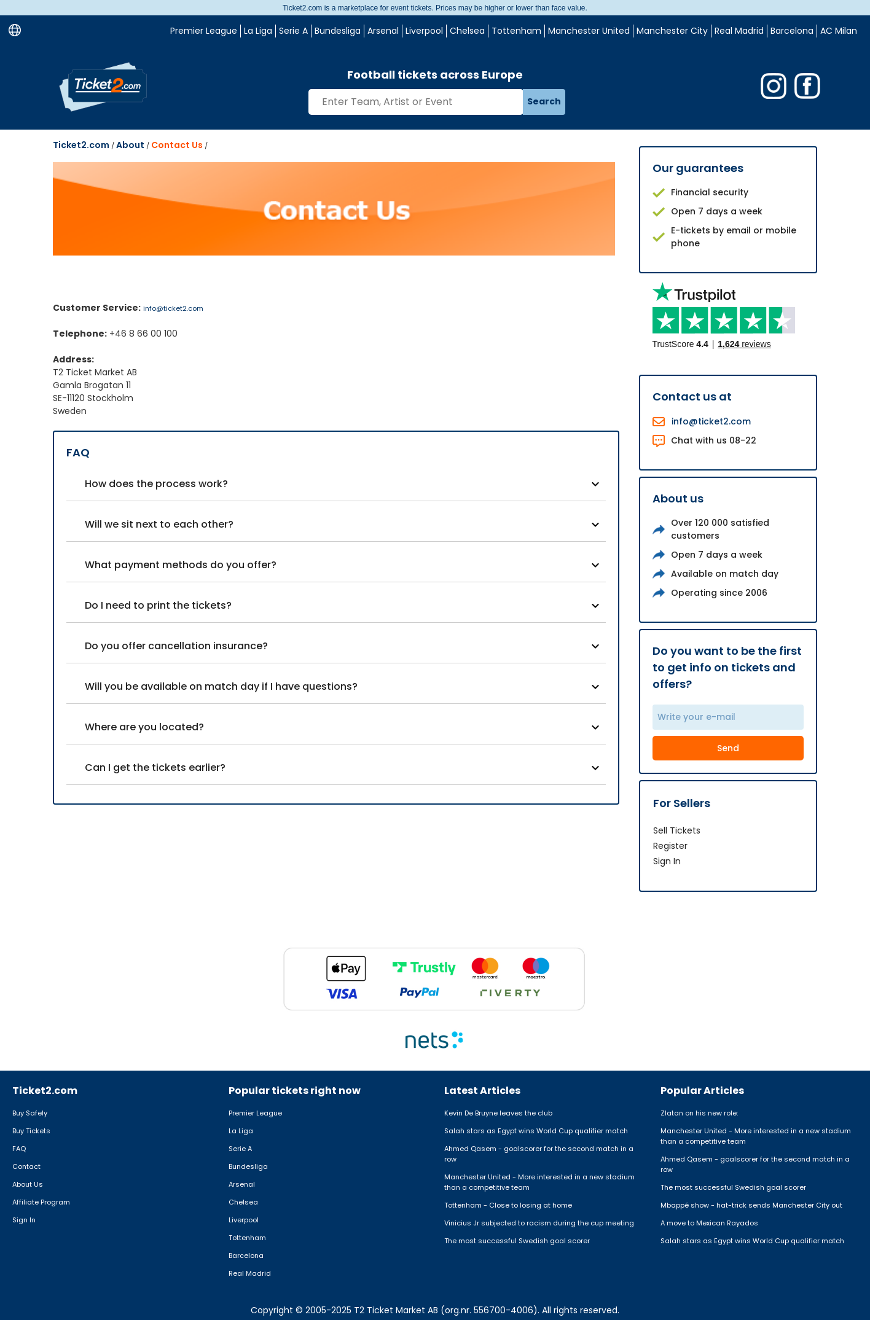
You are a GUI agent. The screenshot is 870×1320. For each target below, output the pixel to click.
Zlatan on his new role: (699, 1113)
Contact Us (177, 145)
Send (728, 748)
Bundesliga (338, 31)
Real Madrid (739, 31)
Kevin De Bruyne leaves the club (498, 1113)
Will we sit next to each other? (159, 524)
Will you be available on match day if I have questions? (221, 686)
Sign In (667, 861)
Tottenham (516, 31)
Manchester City (672, 31)
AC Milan (838, 31)
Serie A (293, 31)
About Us (27, 1184)
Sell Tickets (676, 830)
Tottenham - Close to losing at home (508, 1205)
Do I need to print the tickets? (158, 605)
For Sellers (681, 803)
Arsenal (383, 31)
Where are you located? (144, 727)
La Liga (258, 31)
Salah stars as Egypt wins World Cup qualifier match (536, 1131)
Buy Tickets (31, 1131)
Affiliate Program (41, 1202)
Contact (26, 1166)
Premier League (203, 31)
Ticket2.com (81, 145)
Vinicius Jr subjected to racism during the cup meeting (539, 1223)
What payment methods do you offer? (180, 565)
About (130, 145)
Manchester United (589, 31)
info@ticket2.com (173, 308)
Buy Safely (29, 1113)
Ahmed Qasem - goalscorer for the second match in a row (538, 1154)
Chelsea (467, 31)
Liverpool (424, 31)
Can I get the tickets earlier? (155, 767)
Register (670, 846)
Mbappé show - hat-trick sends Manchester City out (751, 1205)
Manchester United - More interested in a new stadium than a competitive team (539, 1182)
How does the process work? (156, 484)
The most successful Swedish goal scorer (517, 1241)
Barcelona (791, 31)
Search (544, 101)
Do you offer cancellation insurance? (176, 646)
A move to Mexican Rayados (709, 1223)
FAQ (19, 1149)
